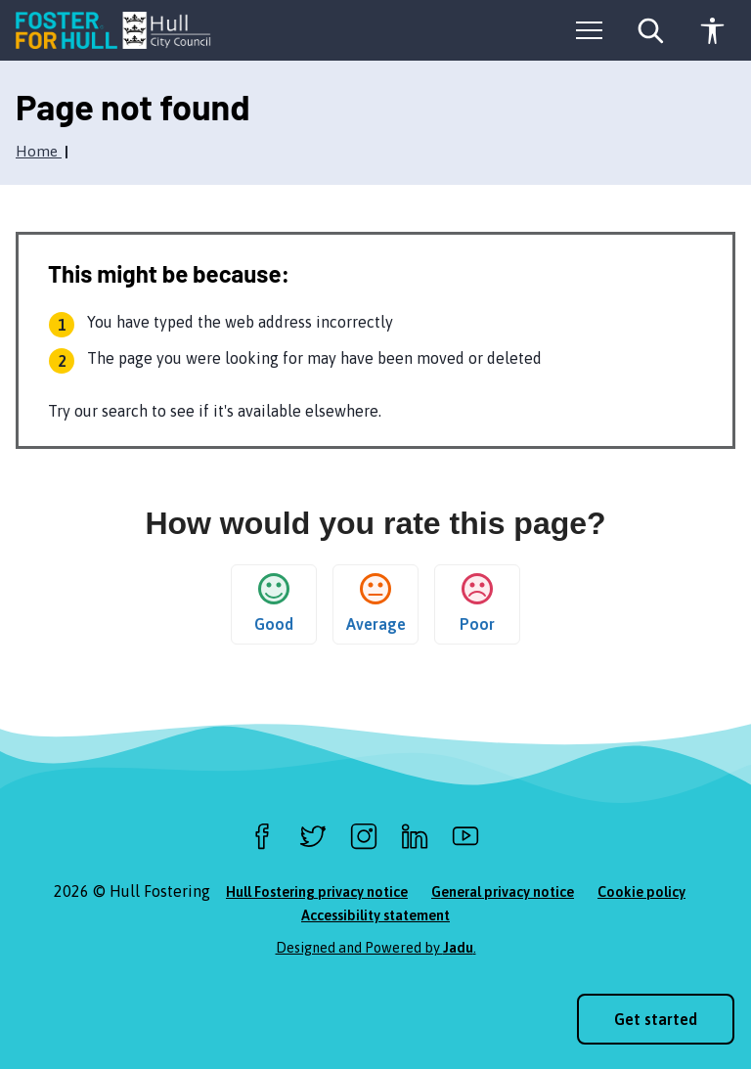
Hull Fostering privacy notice (317, 892)
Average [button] (376, 603)
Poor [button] (477, 603)
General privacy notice (502, 892)
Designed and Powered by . (376, 948)
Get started (655, 1019)
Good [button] (273, 603)
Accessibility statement (375, 915)
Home (39, 151)
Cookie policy (641, 892)
